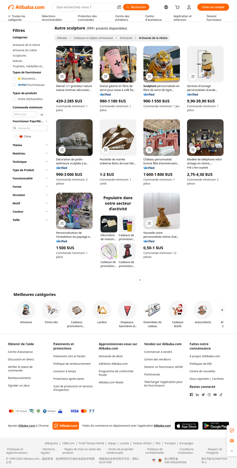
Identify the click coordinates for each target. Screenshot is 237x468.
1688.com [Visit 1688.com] (68, 443)
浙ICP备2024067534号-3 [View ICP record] (214, 460)
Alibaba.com (162, 425)
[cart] (178, 7)
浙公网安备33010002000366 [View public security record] (175, 460)
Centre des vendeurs (157, 359)
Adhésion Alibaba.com (113, 364)
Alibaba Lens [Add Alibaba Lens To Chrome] (26, 425)
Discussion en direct (21, 359)
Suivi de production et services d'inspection (73, 388)
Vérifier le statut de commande (20, 368)
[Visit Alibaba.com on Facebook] (191, 394)
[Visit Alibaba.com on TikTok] (221, 394)
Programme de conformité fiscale (116, 373)
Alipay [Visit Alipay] (112, 443)
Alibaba (62, 38)
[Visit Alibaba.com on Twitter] (203, 394)
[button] (119, 7)
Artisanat (126, 38)
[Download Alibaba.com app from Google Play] (215, 426)
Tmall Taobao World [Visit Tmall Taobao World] (91, 443)
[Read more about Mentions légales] (51, 451)
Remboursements (19, 378)
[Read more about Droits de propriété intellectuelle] (125, 451)
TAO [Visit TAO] (157, 443)
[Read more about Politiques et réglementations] (23, 451)
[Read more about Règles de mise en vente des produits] (83, 451)
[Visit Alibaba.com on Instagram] (209, 394)
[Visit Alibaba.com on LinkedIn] (197, 394)
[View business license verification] (154, 460)
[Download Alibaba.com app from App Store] (186, 426)
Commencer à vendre (158, 352)
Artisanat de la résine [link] (153, 38)
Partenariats (152, 374)
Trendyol (170, 443)
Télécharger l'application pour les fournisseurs (163, 383)
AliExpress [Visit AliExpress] (51, 443)
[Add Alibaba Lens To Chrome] (66, 426)
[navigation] (30, 154)
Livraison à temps (64, 371)
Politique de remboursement (72, 364)
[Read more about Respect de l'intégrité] (218, 451)
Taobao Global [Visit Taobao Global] (142, 443)
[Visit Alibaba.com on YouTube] (215, 394)
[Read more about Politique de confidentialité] (161, 451)
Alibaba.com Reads (111, 382)
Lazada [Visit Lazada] (124, 443)
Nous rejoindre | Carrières (207, 379)
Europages (186, 443)
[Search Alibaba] (85, 7)
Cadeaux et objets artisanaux (93, 38)
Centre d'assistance (20, 352)
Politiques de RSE (201, 364)
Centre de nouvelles (202, 371)
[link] (232, 430)
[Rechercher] (136, 7)
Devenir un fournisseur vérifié (163, 367)
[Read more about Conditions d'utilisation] (191, 451)
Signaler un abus (19, 385)
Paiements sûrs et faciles (69, 356)
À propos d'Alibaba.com (205, 356)
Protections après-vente (68, 379)
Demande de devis (111, 356)
